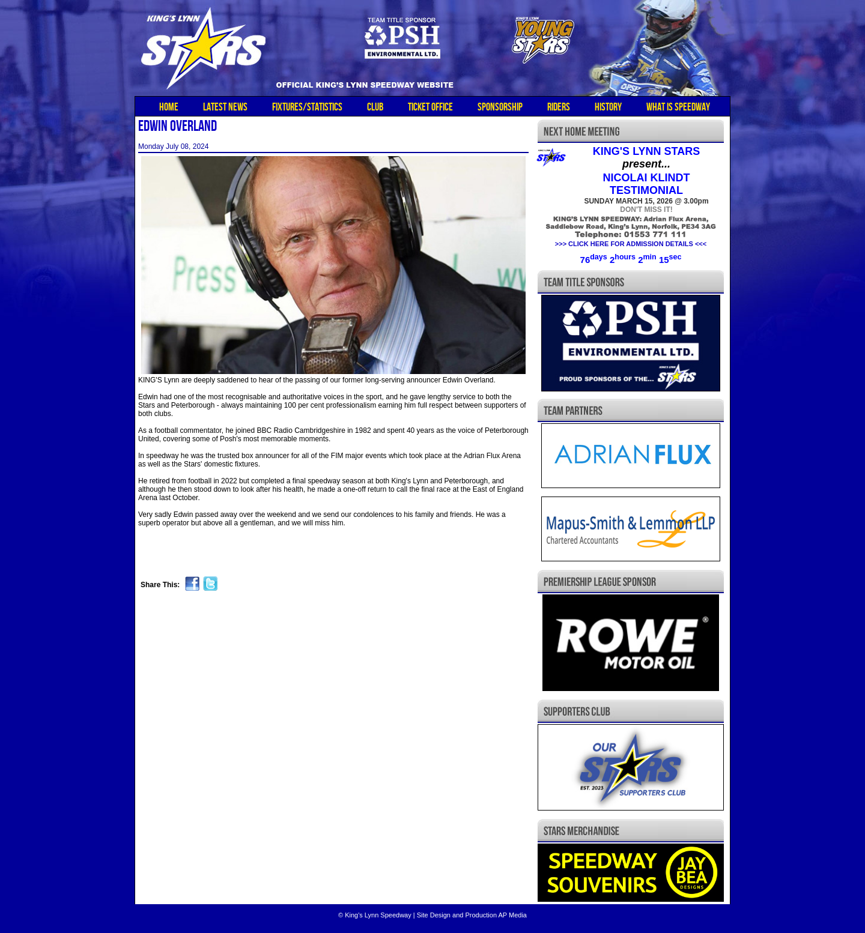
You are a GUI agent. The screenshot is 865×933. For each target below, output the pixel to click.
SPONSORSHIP (500, 107)
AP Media (512, 915)
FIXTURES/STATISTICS (307, 107)
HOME (168, 107)
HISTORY (608, 107)
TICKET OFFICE (430, 107)
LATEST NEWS (225, 107)
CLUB (375, 107)
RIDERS (558, 107)
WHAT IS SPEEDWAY (678, 107)
